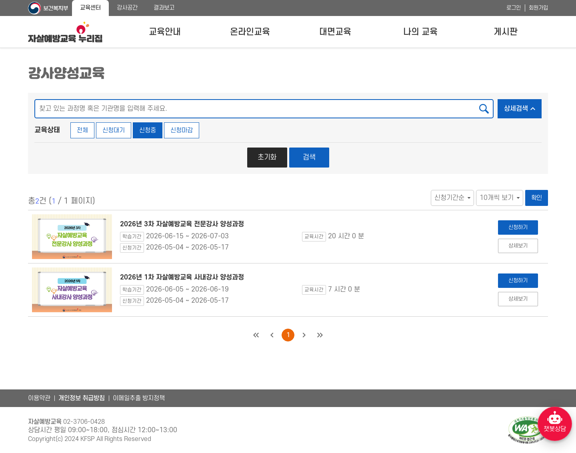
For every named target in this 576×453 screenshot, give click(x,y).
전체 (82, 130)
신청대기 (113, 130)
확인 (536, 198)
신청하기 (517, 227)
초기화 (267, 157)
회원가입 (538, 8)
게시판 (506, 32)
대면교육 (335, 32)
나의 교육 (420, 32)
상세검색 (523, 106)
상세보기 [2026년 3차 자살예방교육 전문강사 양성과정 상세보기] (517, 246)
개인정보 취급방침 (81, 398)
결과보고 (164, 7)
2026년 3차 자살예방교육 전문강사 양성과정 (182, 224)
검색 (309, 157)
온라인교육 (250, 32)
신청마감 (181, 130)
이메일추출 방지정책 (139, 398)
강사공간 (127, 7)
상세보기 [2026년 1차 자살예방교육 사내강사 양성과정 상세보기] (517, 299)
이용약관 (39, 398)
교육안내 (165, 32)
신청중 (147, 130)
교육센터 (90, 7)
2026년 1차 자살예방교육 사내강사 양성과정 (182, 277)
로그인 (513, 8)
